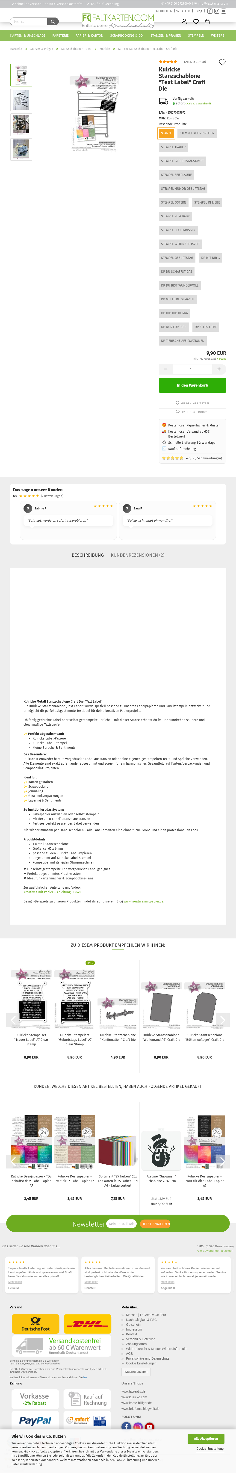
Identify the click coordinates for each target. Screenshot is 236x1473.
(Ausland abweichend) (198, 103)
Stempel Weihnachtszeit (180, 244)
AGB (129, 1353)
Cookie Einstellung (210, 1449)
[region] (118, 521)
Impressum (134, 1329)
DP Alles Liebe (206, 327)
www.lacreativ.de (133, 1391)
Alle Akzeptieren (206, 1439)
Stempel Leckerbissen (178, 230)
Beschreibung (88, 555)
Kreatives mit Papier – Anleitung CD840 (52, 892)
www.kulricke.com (134, 1397)
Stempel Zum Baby (175, 216)
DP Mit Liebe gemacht (178, 299)
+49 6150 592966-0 (178, 4)
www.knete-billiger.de (136, 1403)
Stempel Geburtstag (177, 258)
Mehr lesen (15, 1282)
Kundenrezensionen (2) (137, 555)
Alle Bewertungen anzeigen (215, 1250)
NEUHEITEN (164, 11)
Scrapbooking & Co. (127, 35)
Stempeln (196, 35)
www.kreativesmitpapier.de (143, 901)
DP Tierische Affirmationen (182, 341)
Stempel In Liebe (207, 202)
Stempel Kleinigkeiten (197, 133)
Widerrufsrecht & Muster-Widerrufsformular (157, 1349)
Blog (199, 11)
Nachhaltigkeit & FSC (141, 1320)
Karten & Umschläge (27, 35)
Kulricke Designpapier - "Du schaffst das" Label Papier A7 (31, 1181)
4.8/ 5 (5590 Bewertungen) (192, 457)
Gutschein (133, 1324)
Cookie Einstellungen (141, 1363)
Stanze (166, 133)
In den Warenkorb (192, 385)
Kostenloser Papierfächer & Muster (194, 425)
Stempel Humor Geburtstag (183, 189)
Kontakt (131, 1334)
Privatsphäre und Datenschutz (147, 1358)
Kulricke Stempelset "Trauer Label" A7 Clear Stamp (31, 1039)
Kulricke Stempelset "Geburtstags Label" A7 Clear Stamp (74, 1039)
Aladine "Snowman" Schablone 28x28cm (161, 1178)
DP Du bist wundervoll (179, 285)
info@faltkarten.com (213, 4)
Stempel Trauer (173, 147)
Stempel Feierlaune (176, 175)
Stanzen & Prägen (165, 35)
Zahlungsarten (136, 1344)
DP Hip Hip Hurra (174, 313)
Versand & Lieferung (140, 1339)
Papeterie (60, 35)
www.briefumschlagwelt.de (140, 1409)
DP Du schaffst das (176, 272)
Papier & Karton (89, 35)
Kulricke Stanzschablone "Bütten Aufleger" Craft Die (204, 1037)
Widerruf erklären (136, 1371)
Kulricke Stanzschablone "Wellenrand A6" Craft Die (161, 1037)
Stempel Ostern (173, 202)
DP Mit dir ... (210, 258)
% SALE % (183, 11)
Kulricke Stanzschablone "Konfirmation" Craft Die (118, 1037)
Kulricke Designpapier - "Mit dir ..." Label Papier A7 (75, 1178)
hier (85, 1377)
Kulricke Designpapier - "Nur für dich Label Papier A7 (205, 1181)
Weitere (217, 35)
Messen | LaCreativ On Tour (146, 1315)
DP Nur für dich (174, 327)
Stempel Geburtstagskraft (182, 161)
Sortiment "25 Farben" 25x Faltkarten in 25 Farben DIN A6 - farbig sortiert (118, 1181)
